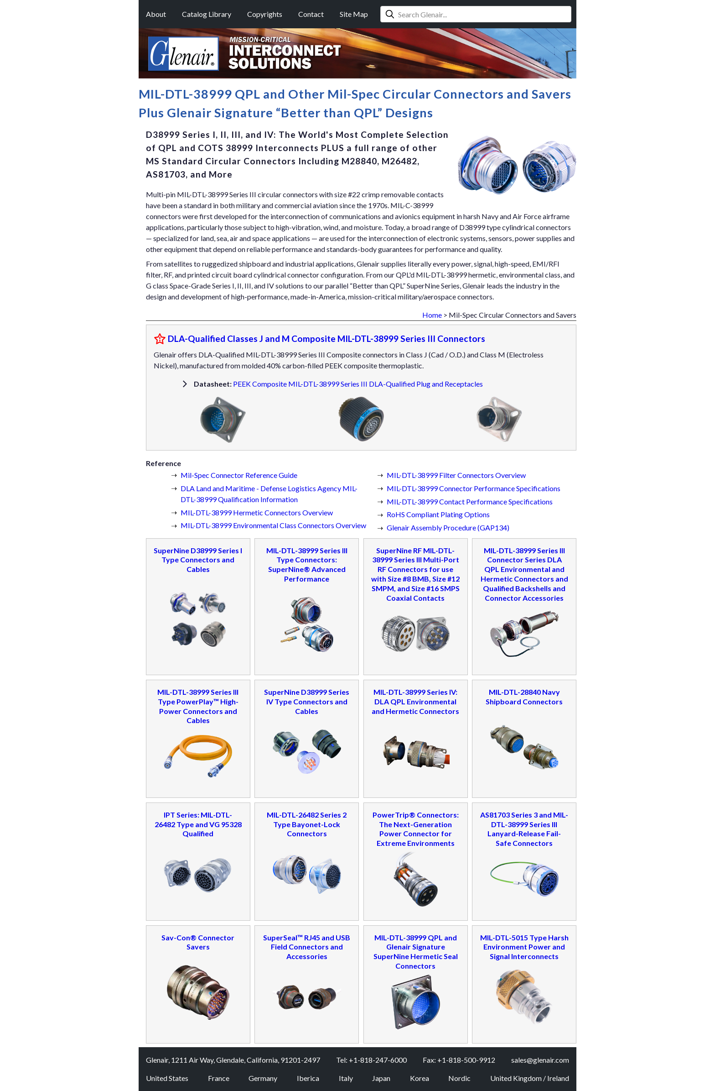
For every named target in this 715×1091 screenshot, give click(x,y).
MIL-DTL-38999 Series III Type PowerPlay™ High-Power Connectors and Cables (197, 705)
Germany (263, 1078)
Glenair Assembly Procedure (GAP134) (448, 527)
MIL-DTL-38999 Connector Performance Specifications (473, 488)
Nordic (459, 1078)
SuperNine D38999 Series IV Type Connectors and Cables (306, 701)
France (218, 1078)
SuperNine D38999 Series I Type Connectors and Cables (198, 560)
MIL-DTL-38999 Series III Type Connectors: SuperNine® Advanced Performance (306, 564)
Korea (419, 1078)
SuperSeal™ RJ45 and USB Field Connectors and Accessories (306, 947)
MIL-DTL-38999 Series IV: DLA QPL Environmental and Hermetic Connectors (415, 701)
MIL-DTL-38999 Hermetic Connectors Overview (257, 512)
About (156, 14)
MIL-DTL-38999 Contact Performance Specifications (470, 501)
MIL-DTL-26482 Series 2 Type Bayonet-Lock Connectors (307, 824)
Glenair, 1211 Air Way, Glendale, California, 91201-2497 (233, 1059)
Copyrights (264, 14)
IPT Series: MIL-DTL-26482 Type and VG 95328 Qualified (198, 824)
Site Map (354, 14)
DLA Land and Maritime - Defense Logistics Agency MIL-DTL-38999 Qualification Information (269, 494)
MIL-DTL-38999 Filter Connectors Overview (456, 475)
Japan (381, 1078)
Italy (346, 1078)
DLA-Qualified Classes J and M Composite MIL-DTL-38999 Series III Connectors (326, 338)
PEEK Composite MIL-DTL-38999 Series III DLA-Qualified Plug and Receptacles (358, 383)
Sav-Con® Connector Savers (197, 942)
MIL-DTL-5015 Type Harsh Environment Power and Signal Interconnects (524, 947)
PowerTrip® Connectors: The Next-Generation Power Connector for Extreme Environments (416, 828)
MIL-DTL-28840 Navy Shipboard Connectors (524, 696)
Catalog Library (206, 14)
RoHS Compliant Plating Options (438, 514)
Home (432, 314)
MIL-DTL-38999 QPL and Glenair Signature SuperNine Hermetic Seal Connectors (415, 951)
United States (167, 1078)
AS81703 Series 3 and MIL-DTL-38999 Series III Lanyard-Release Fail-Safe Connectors (524, 828)
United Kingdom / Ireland (529, 1078)
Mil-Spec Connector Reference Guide (239, 475)
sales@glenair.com (540, 1059)
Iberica (308, 1078)
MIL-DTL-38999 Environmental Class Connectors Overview (273, 525)
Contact (311, 14)
